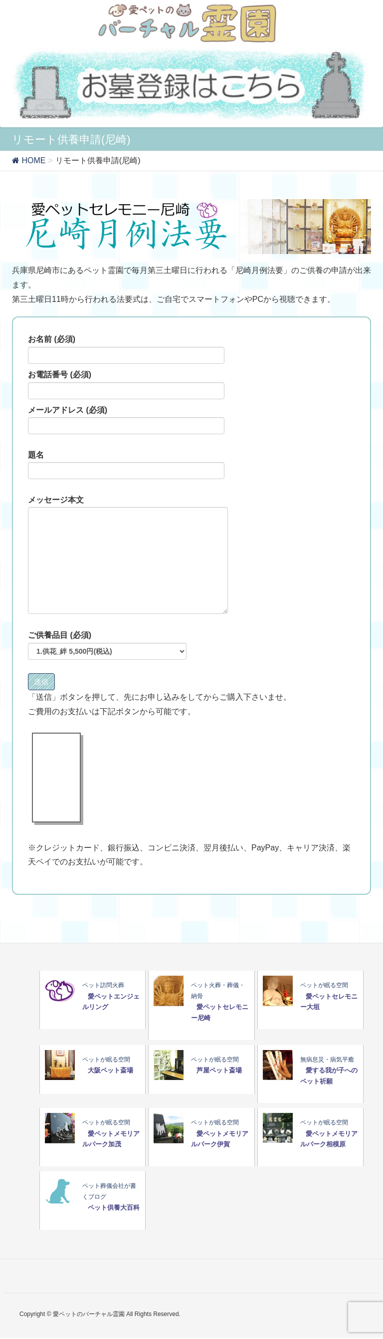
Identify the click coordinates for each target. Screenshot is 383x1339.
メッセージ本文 (128, 555)
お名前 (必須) (126, 349)
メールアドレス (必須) (126, 420)
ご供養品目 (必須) (107, 645)
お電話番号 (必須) (126, 384)
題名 (126, 465)
